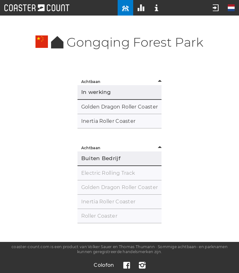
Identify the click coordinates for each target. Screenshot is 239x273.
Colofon (104, 265)
